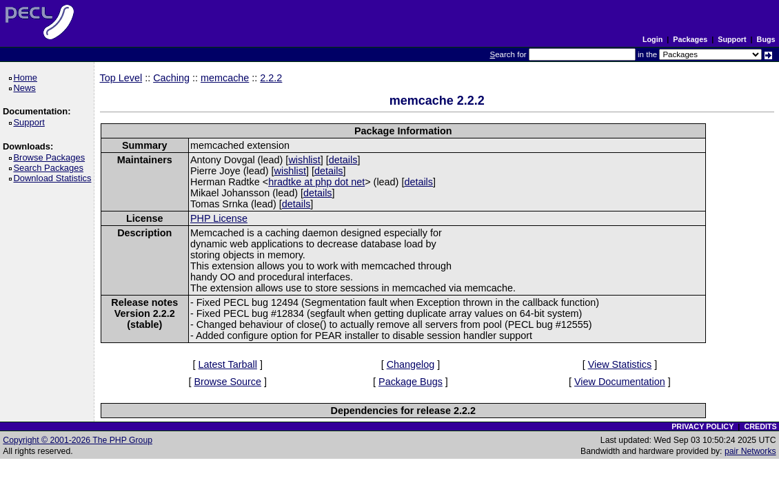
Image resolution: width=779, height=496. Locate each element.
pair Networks (750, 451)
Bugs (766, 39)
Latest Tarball (228, 364)
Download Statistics (54, 178)
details (343, 159)
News (26, 88)
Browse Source (227, 381)
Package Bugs (410, 381)
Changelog (411, 364)
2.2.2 (271, 77)
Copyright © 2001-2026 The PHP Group (77, 440)
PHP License (218, 218)
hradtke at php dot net (316, 181)
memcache (225, 77)
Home (27, 77)
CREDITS (760, 426)
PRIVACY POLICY (702, 426)
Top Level (121, 77)
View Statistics (620, 364)
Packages (690, 39)
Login (652, 39)
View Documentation (619, 381)
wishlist (304, 159)
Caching (171, 77)
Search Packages (50, 168)
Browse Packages (51, 157)
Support (732, 39)
